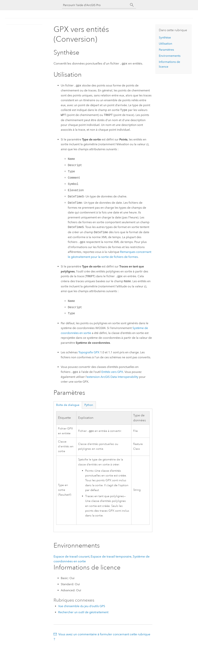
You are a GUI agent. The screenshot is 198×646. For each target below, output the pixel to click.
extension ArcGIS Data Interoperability (112, 376)
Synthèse (165, 37)
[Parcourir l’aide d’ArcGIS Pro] (95, 5)
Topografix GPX (88, 352)
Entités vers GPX (112, 371)
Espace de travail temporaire (111, 556)
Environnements (169, 56)
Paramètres (166, 49)
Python (88, 404)
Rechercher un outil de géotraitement (83, 612)
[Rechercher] (132, 5)
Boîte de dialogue (67, 404)
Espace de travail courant (71, 556)
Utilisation (165, 43)
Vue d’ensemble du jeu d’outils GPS (81, 605)
